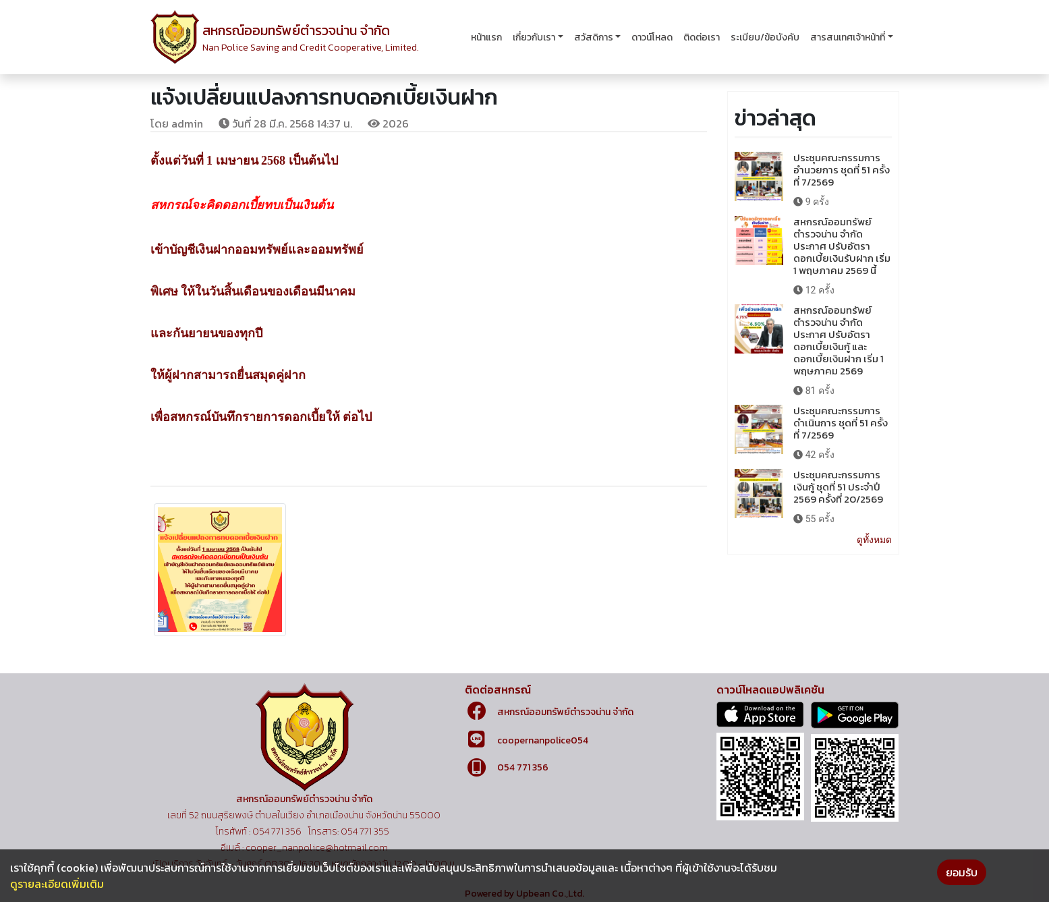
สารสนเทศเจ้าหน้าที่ (847, 37)
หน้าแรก (486, 37)
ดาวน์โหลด (652, 37)
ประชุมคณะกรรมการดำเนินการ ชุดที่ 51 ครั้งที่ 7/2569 (840, 423)
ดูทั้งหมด (874, 539)
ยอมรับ (961, 872)
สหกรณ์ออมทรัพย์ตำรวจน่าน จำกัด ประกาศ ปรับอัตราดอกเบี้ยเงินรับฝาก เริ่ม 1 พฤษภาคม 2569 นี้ (841, 246)
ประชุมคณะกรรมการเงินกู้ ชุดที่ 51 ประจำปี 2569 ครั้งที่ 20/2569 (838, 487)
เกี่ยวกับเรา (534, 37)
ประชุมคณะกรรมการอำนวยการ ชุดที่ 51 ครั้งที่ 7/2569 (841, 170)
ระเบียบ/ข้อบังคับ (765, 37)
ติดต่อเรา (701, 37)
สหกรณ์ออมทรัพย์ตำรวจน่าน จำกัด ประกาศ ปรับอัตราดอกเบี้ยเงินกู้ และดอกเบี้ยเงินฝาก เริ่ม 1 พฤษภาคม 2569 (838, 340)
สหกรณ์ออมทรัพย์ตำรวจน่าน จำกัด (565, 712)
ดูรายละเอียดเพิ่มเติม (57, 884)
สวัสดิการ (593, 37)
